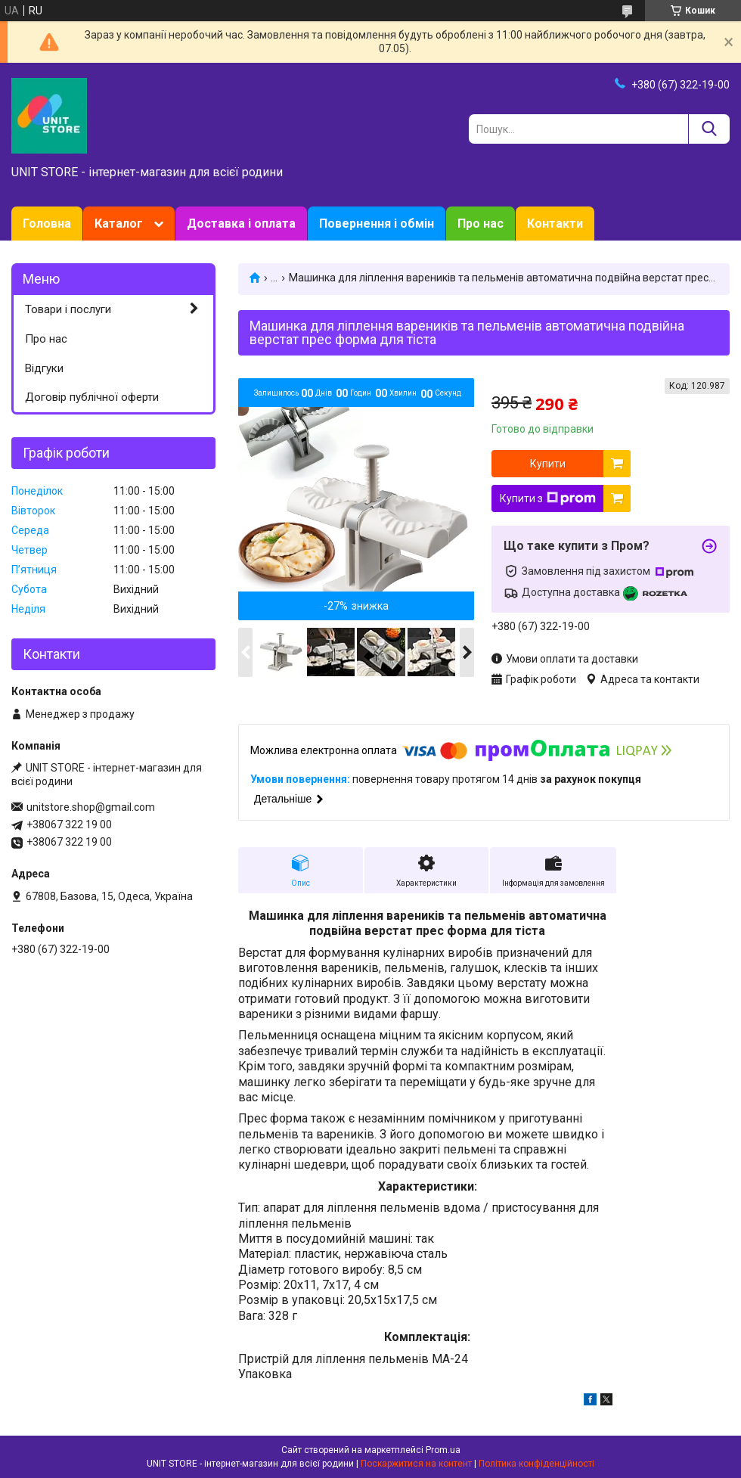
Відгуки (44, 368)
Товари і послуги (68, 309)
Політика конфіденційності (536, 1463)
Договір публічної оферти (92, 397)
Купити (548, 464)
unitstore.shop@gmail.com (90, 807)
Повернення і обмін (376, 223)
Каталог (119, 223)
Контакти (555, 223)
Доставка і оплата (241, 223)
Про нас (480, 223)
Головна (47, 223)
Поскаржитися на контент (416, 1463)
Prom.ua (443, 1450)
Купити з (548, 498)
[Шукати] (709, 129)
